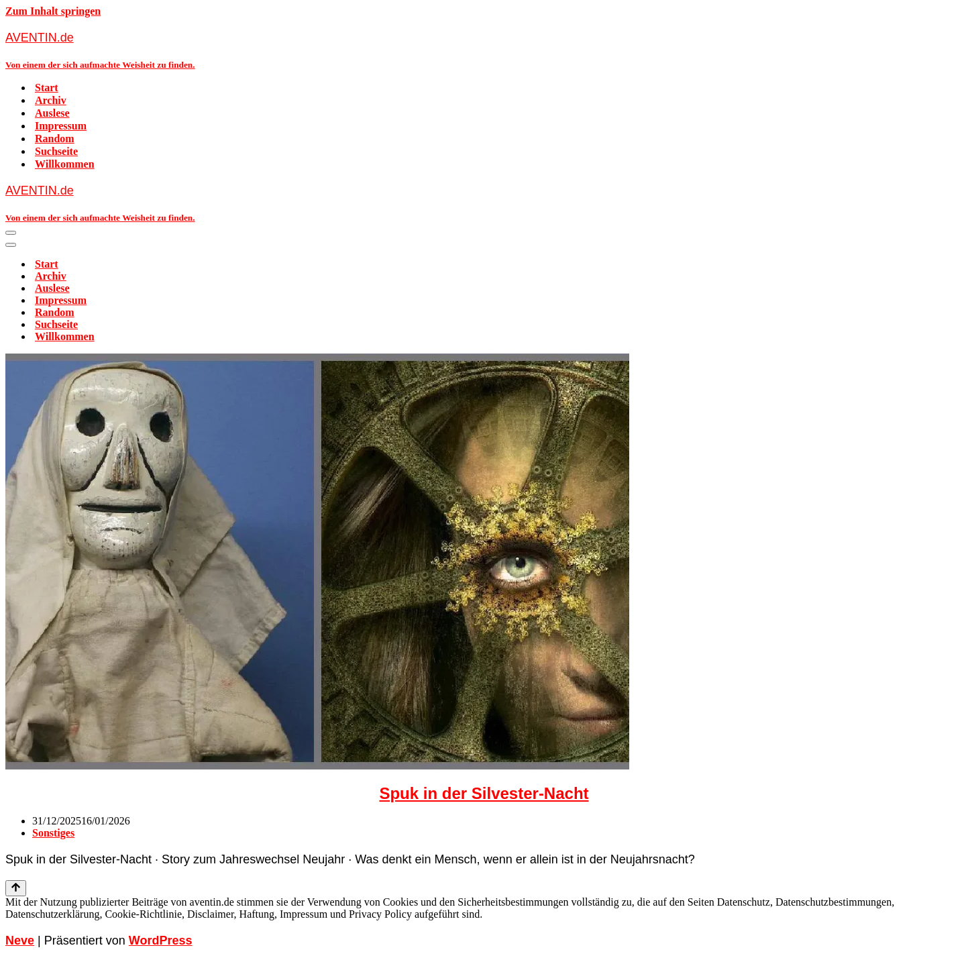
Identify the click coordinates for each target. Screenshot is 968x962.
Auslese (52, 113)
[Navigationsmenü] (10, 233)
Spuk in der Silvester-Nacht (483, 793)
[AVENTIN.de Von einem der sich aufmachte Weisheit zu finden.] (484, 50)
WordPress (161, 940)
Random (54, 138)
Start (46, 87)
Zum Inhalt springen (53, 11)
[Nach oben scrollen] (15, 888)
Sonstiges (53, 833)
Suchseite (56, 151)
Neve (19, 940)
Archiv (50, 100)
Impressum (61, 125)
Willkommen (65, 164)
